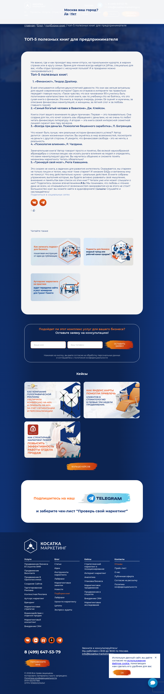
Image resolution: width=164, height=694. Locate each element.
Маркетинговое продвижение (92, 586)
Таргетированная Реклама (33, 589)
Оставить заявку (119, 345)
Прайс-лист (120, 568)
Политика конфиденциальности (40, 678)
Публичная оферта (124, 576)
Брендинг (29, 602)
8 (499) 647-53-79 (42, 652)
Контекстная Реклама (35, 594)
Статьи (57, 564)
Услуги (28, 559)
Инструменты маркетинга (61, 573)
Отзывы (119, 564)
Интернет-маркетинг (95, 573)
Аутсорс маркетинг (34, 598)
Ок (122, 673)
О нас (117, 572)
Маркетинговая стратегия (32, 607)
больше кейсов (81, 466)
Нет (73, 14)
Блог (56, 559)
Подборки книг (62, 593)
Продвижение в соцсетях (92, 593)
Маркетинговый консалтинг (32, 621)
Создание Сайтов (33, 584)
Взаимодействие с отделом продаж (33, 614)
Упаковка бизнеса (93, 581)
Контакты (119, 559)
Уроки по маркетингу (65, 601)
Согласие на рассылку (126, 580)
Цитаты (58, 605)
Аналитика (89, 577)
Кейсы (87, 559)
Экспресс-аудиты (63, 610)
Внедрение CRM (32, 626)
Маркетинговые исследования (92, 603)
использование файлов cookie (129, 662)
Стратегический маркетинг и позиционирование (94, 566)
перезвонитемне (38, 663)
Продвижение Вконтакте (31, 571)
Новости (58, 589)
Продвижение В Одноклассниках (32, 578)
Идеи (57, 568)
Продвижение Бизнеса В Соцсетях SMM (36, 565)
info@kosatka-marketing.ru (98, 653)
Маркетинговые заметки (62, 584)
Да (66, 14)
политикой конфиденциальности (91, 358)
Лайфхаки (59, 579)
